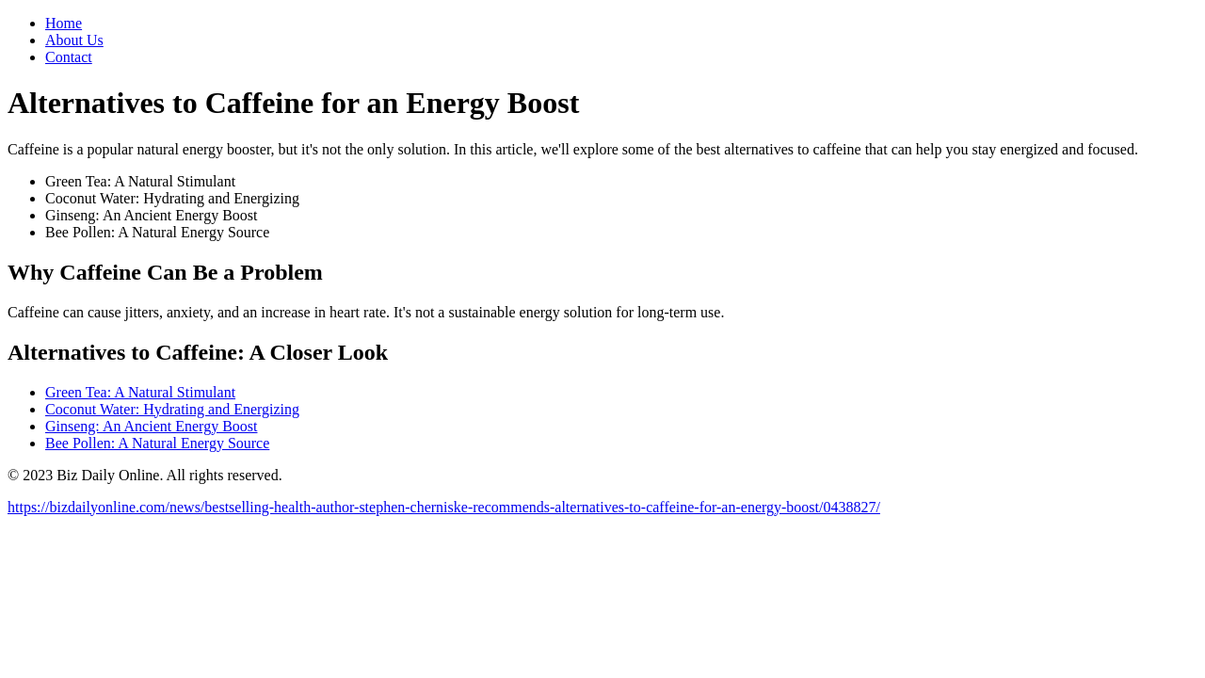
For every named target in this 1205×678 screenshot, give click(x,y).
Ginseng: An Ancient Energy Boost (151, 426)
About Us (74, 40)
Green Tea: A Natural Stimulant (140, 392)
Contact (68, 57)
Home (63, 23)
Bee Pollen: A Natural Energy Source (157, 443)
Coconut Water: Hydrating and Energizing (172, 409)
